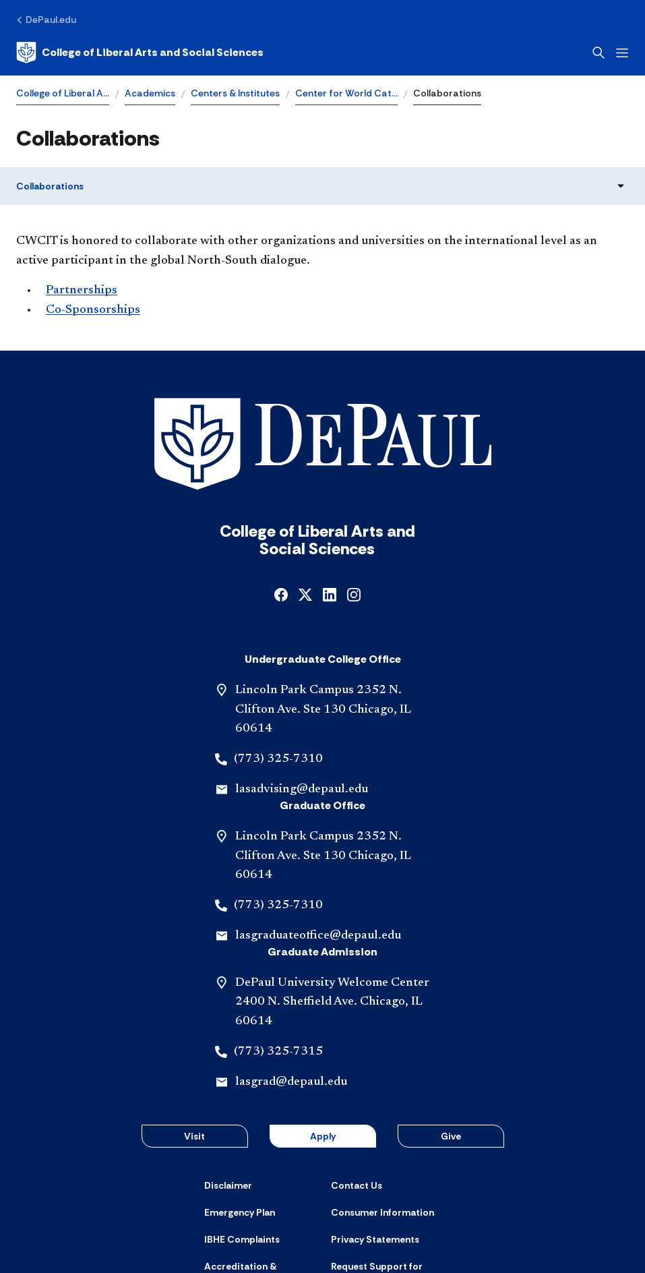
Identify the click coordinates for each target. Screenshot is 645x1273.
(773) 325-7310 (278, 665)
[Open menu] (622, 53)
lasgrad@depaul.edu (291, 988)
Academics (150, 93)
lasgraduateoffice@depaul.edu (318, 842)
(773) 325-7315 (278, 958)
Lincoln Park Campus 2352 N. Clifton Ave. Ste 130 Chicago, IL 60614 (323, 616)
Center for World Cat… (346, 93)
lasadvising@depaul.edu (301, 696)
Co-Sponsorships (93, 310)
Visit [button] (194, 1042)
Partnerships (81, 291)
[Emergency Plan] (239, 1118)
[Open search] (598, 53)
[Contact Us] (356, 1091)
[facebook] (281, 500)
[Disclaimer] (228, 1091)
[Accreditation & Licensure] (259, 1178)
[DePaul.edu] (46, 19)
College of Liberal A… (62, 93)
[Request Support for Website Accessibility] (386, 1178)
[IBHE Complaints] (242, 1146)
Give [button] (451, 1042)
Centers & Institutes (235, 93)
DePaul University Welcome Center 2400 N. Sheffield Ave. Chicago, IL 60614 (332, 909)
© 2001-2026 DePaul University (322, 1230)
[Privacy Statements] (375, 1146)
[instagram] (354, 500)
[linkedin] (329, 500)
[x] (305, 500)
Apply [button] (323, 1042)
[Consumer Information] (382, 1118)
